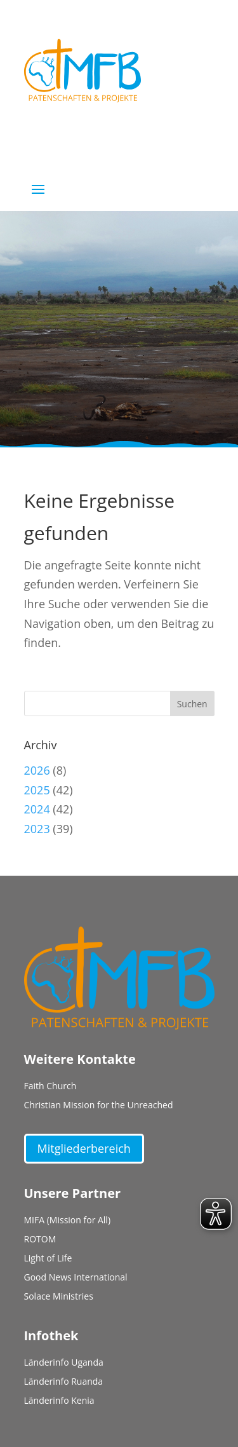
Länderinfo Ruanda (63, 1382)
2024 (37, 809)
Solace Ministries (58, 1297)
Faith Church (50, 1087)
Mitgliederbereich (84, 1148)
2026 (37, 770)
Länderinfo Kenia (59, 1401)
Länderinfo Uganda (63, 1363)
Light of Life (48, 1259)
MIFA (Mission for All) (67, 1221)
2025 (37, 790)
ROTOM (40, 1240)
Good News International (76, 1278)
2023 (37, 828)
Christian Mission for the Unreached (98, 1106)
